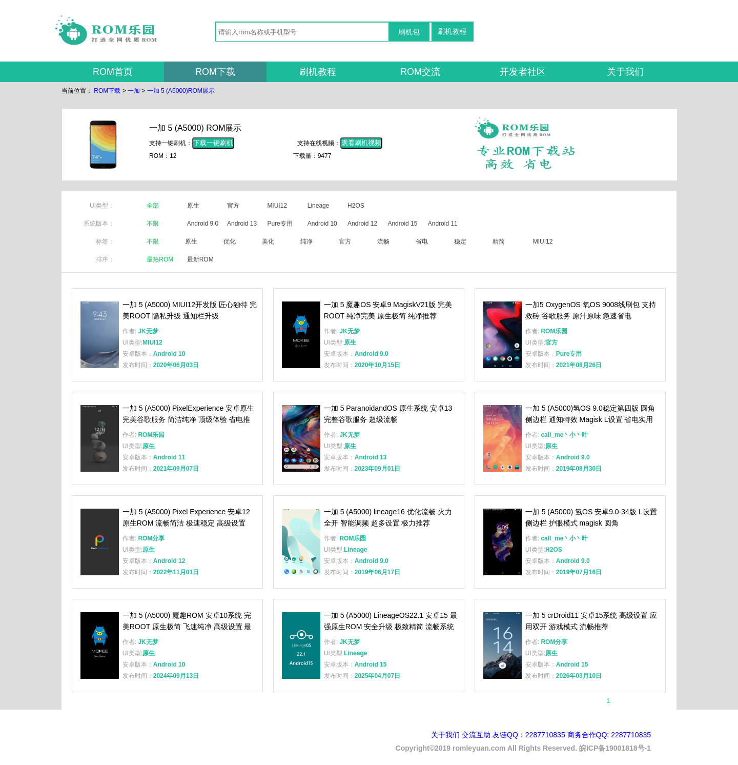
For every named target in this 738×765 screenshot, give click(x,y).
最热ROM (160, 259)
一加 (134, 90)
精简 (499, 241)
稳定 (460, 241)
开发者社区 (523, 72)
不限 (153, 223)
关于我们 (625, 72)
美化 (268, 241)
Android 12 (362, 223)
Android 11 (443, 223)
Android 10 (322, 223)
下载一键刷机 (213, 143)
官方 (233, 205)
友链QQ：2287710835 (529, 735)
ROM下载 (215, 72)
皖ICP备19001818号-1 (615, 748)
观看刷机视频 (361, 143)
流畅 (383, 241)
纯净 (306, 241)
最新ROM (200, 259)
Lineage (319, 205)
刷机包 (409, 32)
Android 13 (242, 223)
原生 (193, 205)
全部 (153, 205)
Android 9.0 (202, 223)
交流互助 (476, 735)
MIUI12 (277, 205)
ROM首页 (113, 72)
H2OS (355, 205)
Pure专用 (279, 223)
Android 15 (402, 223)
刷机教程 (452, 31)
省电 (422, 241)
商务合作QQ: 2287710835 (609, 735)
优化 (229, 241)
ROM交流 (420, 72)
